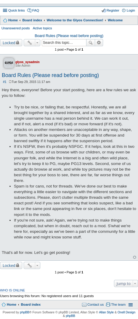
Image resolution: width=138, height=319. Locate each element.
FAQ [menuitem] (35, 10)
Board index (32, 20)
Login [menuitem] (131, 10)
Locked (9, 42)
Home (13, 20)
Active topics (42, 28)
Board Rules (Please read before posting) (69, 36)
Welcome (115, 20)
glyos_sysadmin (27, 62)
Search (90, 42)
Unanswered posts (15, 28)
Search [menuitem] (133, 20)
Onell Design (126, 312)
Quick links (16, 10)
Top (134, 257)
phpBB (24, 312)
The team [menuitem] (118, 304)
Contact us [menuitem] (95, 304)
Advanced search (99, 42)
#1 (5, 82)
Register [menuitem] (113, 10)
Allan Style (106, 312)
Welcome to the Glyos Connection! (75, 20)
